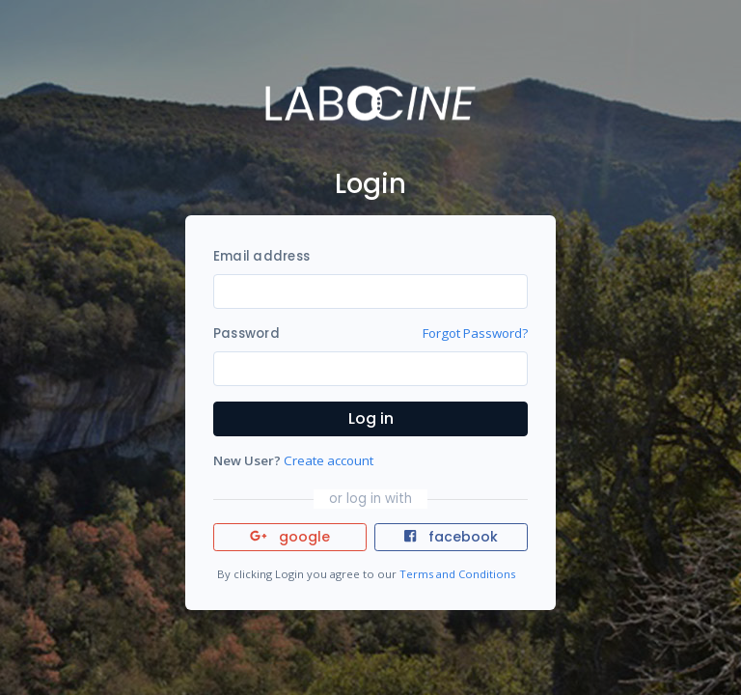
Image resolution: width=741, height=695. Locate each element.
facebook (450, 536)
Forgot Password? (475, 333)
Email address (261, 256)
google (290, 536)
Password (246, 333)
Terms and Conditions (457, 574)
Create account (328, 460)
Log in (371, 418)
